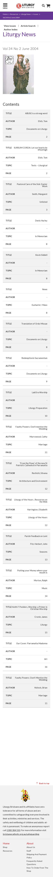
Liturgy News (26, 14)
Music (44, 588)
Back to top (42, 783)
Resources (14, 14)
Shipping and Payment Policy (37, 856)
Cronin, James (40, 617)
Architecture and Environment (33, 481)
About (30, 843)
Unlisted (43, 202)
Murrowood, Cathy (38, 436)
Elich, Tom (42, 121)
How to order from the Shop (37, 869)
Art (45, 659)
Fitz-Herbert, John (38, 544)
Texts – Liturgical (39, 165)
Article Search (28, 25)
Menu (5, 6)
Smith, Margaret (39, 194)
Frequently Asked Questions (34, 862)
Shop (5, 847)
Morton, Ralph (40, 580)
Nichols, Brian (40, 687)
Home (5, 14)
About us (31, 847)
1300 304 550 (13, 830)
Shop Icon (48, 6)
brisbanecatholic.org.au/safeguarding (21, 834)
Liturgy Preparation (38, 408)
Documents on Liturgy (36, 129)
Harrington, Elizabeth (37, 509)
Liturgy (43, 624)
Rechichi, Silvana (39, 473)
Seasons (43, 551)
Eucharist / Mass (39, 305)
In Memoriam (41, 236)
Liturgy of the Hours (37, 517)
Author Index (11, 29)
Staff (29, 851)
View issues (10, 25)
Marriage (42, 444)
